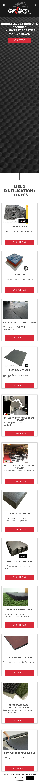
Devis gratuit (19, 40)
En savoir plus (19, 242)
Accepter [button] (30, 778)
